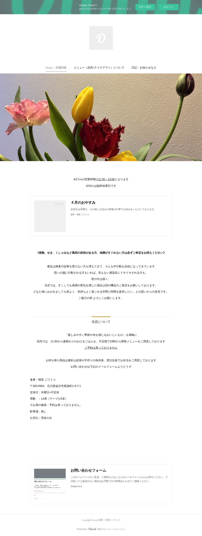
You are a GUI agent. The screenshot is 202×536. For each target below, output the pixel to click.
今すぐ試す (145, 6)
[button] (56, 67)
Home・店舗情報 (56, 67)
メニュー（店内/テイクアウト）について (99, 67)
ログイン (169, 7)
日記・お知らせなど (144, 67)
